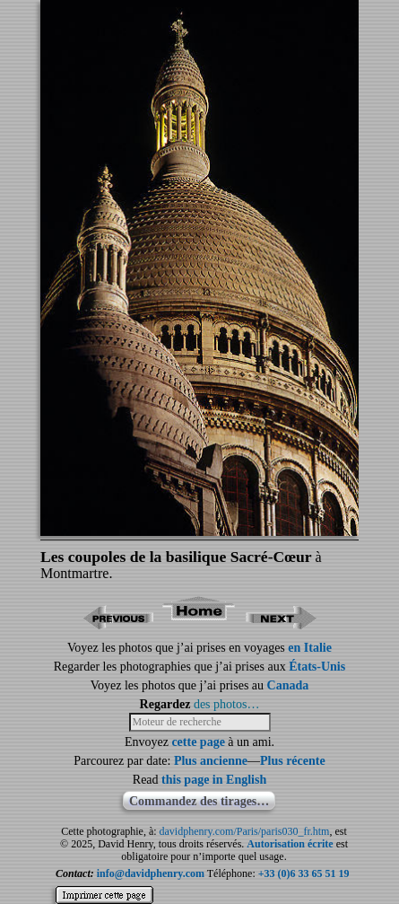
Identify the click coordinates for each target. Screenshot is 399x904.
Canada (288, 685)
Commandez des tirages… (199, 801)
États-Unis (317, 666)
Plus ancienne (210, 761)
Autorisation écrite (290, 844)
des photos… (227, 704)
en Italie (310, 647)
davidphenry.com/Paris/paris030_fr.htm (245, 831)
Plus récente (292, 761)
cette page (197, 742)
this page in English (213, 779)
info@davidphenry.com (150, 873)
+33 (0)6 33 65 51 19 (304, 873)
